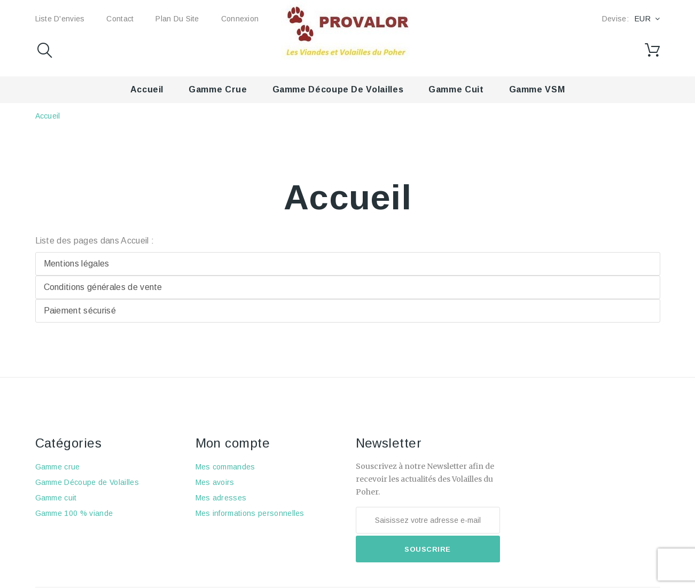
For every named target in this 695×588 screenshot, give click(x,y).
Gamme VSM (537, 89)
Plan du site (177, 18)
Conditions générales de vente (103, 287)
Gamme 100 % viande (74, 513)
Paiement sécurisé (80, 310)
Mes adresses (221, 497)
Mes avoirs (215, 482)
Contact (120, 18)
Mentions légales (77, 263)
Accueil (146, 89)
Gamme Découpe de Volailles (338, 89)
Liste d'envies (60, 18)
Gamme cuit (455, 89)
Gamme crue (218, 89)
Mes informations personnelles (250, 513)
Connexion (240, 18)
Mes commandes (225, 466)
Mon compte (233, 443)
